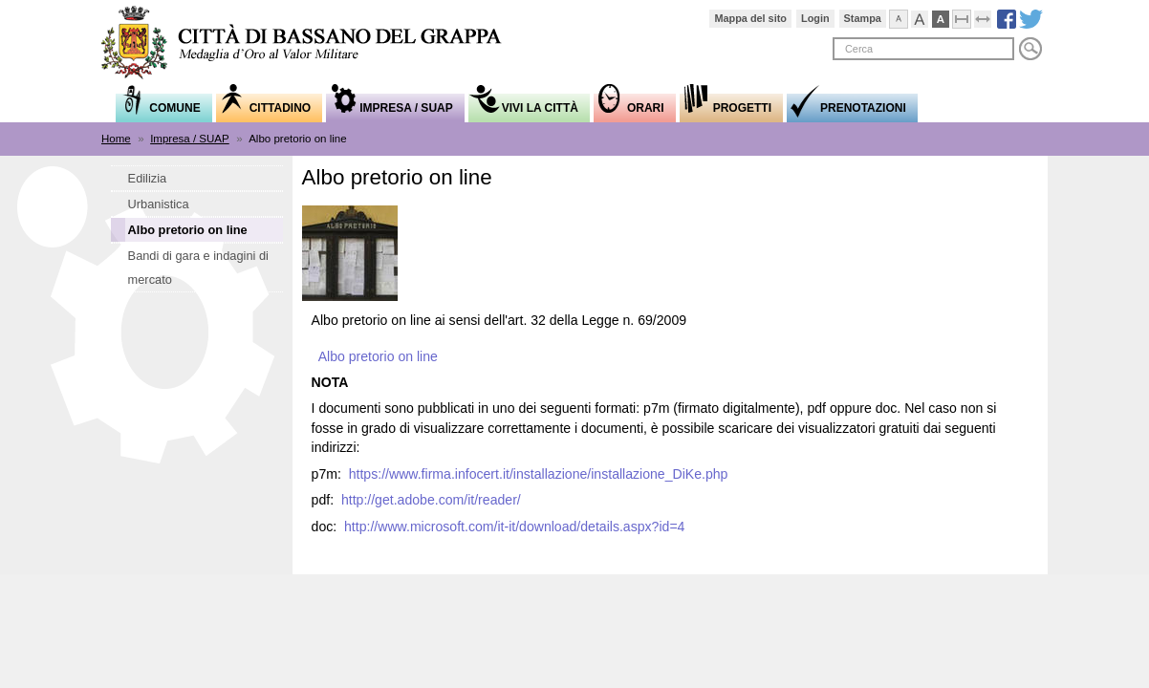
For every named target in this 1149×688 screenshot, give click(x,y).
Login (815, 18)
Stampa (862, 18)
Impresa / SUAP (189, 138)
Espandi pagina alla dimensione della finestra (991, 16)
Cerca (1030, 48)
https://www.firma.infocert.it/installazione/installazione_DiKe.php (538, 474)
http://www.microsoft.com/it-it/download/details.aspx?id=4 (514, 526)
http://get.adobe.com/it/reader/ (431, 499)
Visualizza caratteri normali (907, 16)
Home (116, 138)
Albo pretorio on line (378, 356)
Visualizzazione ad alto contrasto (949, 16)
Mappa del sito (750, 18)
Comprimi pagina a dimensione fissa (970, 16)
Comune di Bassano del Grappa (311, 44)
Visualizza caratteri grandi (928, 16)
